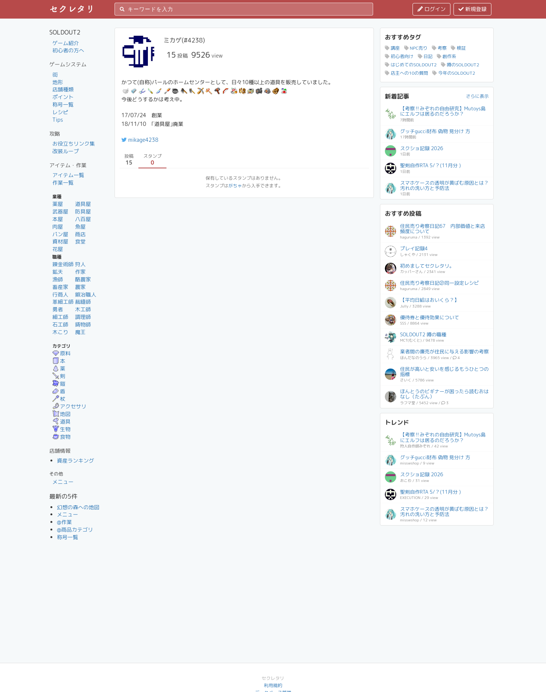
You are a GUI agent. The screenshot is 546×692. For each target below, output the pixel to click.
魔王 (80, 332)
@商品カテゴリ (75, 529)
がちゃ (235, 185)
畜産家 (60, 286)
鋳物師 (83, 324)
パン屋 (60, 234)
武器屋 (60, 211)
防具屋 (83, 211)
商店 (80, 234)
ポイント (63, 96)
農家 (80, 286)
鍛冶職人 (85, 294)
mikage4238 (139, 139)
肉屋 (57, 226)
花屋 (57, 249)
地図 (61, 413)
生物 (61, 429)
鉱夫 (57, 271)
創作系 (446, 56)
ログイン (431, 9)
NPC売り (416, 48)
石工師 (60, 324)
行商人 (60, 294)
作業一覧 (63, 182)
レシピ (60, 112)
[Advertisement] (437, 577)
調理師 (83, 316)
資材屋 (60, 241)
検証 (458, 48)
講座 (392, 48)
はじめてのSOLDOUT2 (411, 64)
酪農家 (83, 279)
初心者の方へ (68, 50)
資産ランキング (75, 460)
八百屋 (83, 219)
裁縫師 (83, 301)
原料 (61, 353)
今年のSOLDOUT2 (453, 73)
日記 (425, 56)
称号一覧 (63, 104)
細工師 (60, 316)
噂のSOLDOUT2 (460, 64)
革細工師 (63, 301)
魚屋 (80, 226)
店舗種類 (63, 89)
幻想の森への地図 (78, 507)
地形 (57, 82)
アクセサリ (69, 406)
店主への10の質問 (406, 73)
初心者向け (399, 56)
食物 (61, 436)
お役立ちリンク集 (73, 143)
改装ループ (65, 151)
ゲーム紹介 (65, 43)
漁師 (57, 279)
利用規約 (273, 685)
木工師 (83, 309)
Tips (57, 119)
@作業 (64, 522)
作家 (80, 271)
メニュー (63, 481)
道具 (61, 421)
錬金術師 (63, 264)
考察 (439, 48)
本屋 (57, 219)
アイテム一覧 (68, 175)
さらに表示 (477, 96)
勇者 (57, 309)
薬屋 (57, 203)
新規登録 (472, 9)
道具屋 (83, 203)
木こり (60, 332)
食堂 (80, 241)
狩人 (80, 264)
